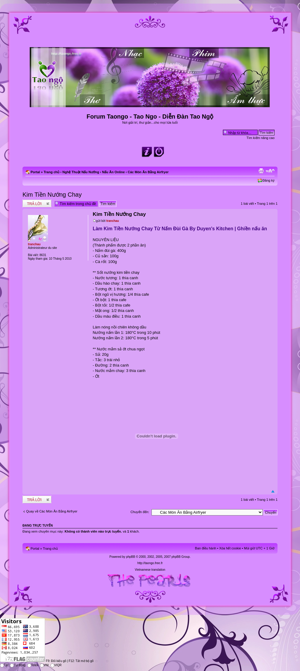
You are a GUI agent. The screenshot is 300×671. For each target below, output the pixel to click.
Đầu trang (272, 491)
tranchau (112, 220)
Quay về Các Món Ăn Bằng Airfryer (51, 511)
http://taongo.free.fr (150, 563)
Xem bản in (261, 171)
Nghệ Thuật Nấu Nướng (80, 172)
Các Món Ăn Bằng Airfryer (148, 172)
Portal (35, 172)
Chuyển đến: (139, 512)
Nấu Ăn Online (113, 172)
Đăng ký (268, 180)
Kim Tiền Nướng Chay (52, 194)
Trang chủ (51, 172)
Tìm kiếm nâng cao (260, 138)
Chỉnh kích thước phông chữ (270, 171)
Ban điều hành (205, 548)
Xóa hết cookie (230, 548)
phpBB (130, 556)
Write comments (36, 203)
